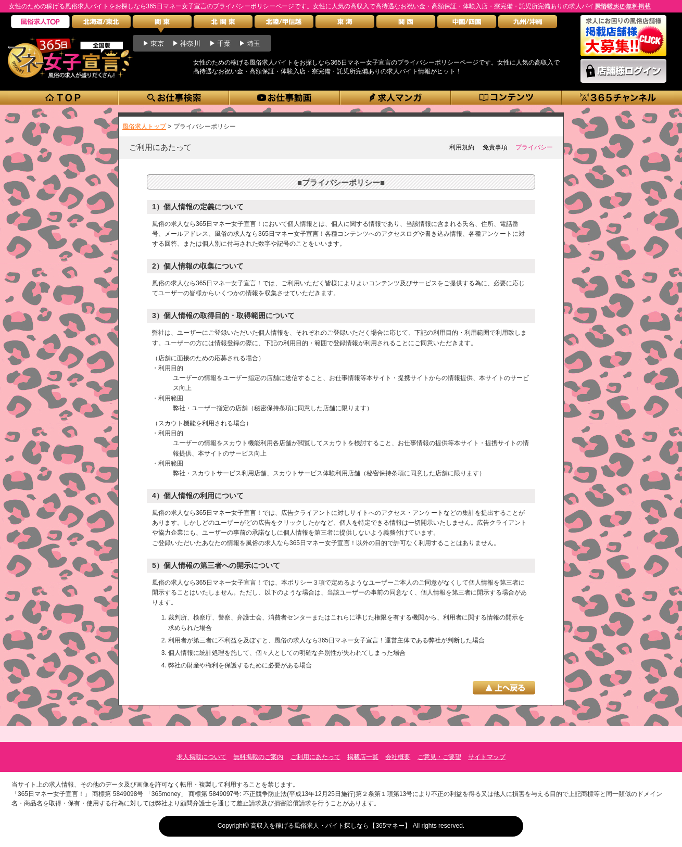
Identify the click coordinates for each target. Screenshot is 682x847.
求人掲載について (201, 757)
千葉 (224, 43)
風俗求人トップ (144, 126)
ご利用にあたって (315, 757)
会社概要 (397, 757)
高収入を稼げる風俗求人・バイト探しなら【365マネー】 (330, 825)
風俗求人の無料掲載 (623, 6)
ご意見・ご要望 (439, 757)
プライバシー (534, 147)
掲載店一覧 (362, 757)
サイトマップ (487, 757)
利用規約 (461, 147)
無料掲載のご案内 (258, 757)
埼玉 (253, 43)
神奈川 (190, 43)
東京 (157, 43)
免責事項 (495, 147)
